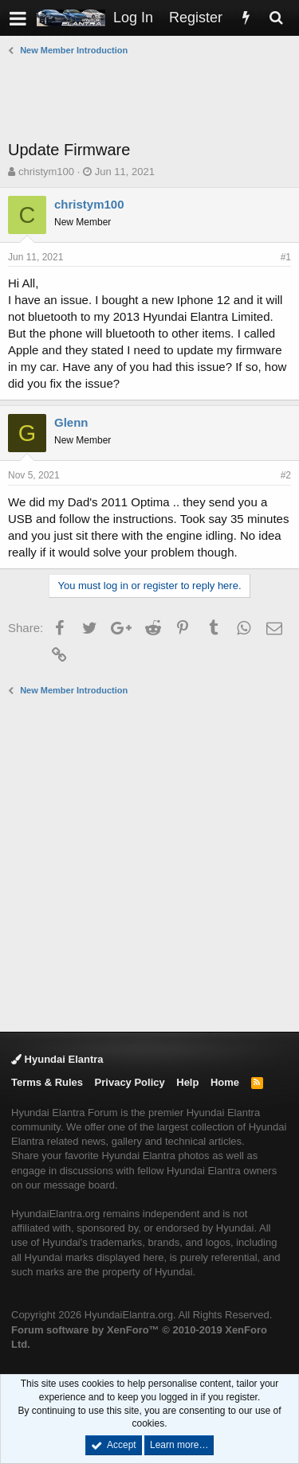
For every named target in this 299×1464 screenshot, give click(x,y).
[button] (18, 18)
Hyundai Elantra (57, 1059)
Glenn (71, 422)
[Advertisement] (153, 98)
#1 (286, 257)
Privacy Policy (130, 1082)
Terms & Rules (47, 1082)
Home (224, 1082)
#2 (286, 475)
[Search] (276, 18)
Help (187, 1082)
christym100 (46, 172)
